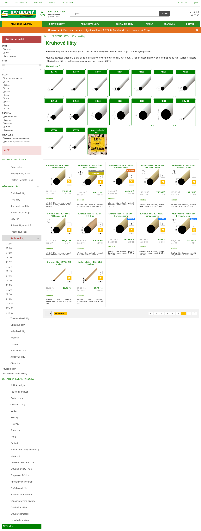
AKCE (6, 53)
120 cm (6, 92)
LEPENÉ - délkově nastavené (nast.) (16, 138)
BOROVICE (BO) (10, 117)
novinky (6, 49)
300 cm (6, 108)
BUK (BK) (7, 120)
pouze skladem (9, 56)
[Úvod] (18, 13)
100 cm (6, 88)
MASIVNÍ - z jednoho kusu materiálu (16, 142)
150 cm (6, 95)
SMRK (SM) (8, 130)
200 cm (6, 102)
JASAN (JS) (8, 127)
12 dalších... (60, 313)
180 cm (6, 98)
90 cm (6, 85)
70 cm (6, 82)
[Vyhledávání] (115, 13)
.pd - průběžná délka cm (12, 78)
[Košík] (187, 13)
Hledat (164, 14)
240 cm (6, 105)
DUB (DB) (7, 123)
